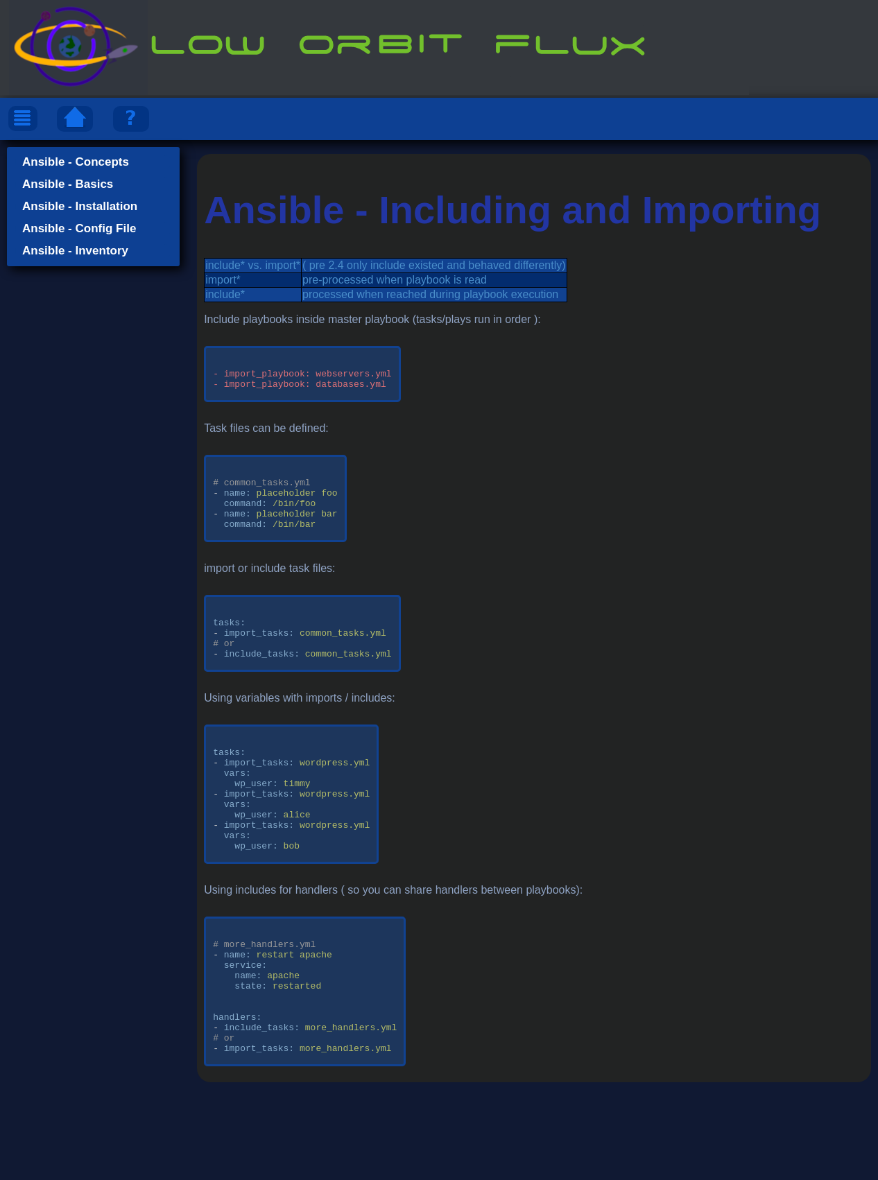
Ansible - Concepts (75, 161)
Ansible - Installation (79, 206)
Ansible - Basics (67, 184)
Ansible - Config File (79, 228)
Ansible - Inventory (75, 250)
